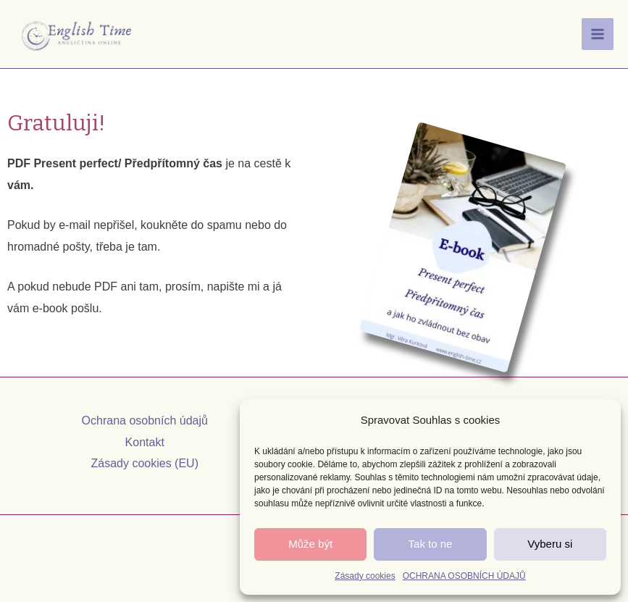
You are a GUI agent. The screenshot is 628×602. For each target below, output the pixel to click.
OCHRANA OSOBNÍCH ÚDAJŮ (464, 576)
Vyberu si (549, 544)
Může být (310, 544)
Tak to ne (431, 544)
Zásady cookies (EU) (145, 463)
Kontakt (144, 442)
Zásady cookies (365, 576)
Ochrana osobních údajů (145, 420)
